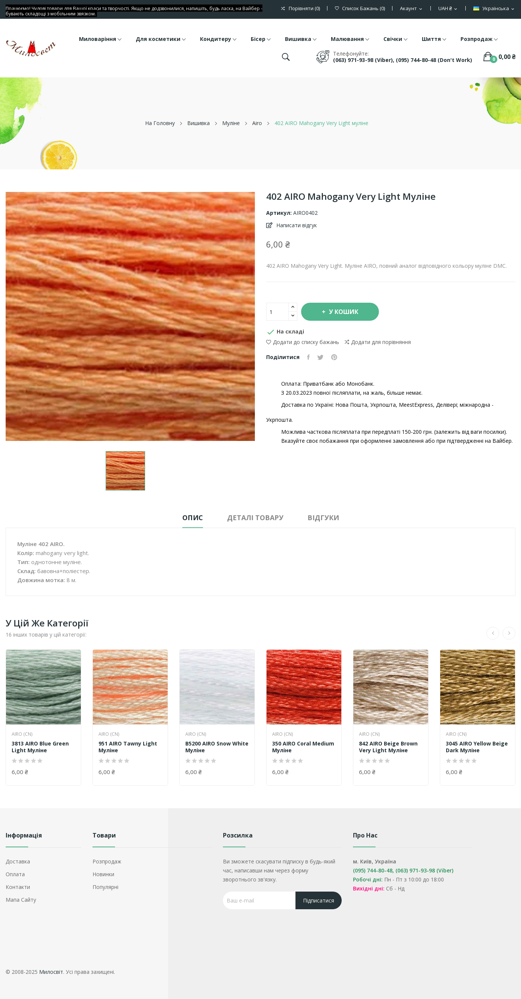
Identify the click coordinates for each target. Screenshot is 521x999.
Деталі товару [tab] (255, 517)
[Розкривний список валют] (448, 9)
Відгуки (323, 517)
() (360, 8)
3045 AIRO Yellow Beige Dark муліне (477, 747)
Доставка (18, 861)
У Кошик (342, 312)
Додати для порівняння (378, 342)
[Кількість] (277, 312)
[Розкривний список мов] (494, 9)
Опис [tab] (192, 517)
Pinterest (334, 357)
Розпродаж (106, 861)
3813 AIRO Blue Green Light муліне (40, 747)
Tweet (320, 357)
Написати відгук (296, 225)
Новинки (103, 874)
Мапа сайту (21, 899)
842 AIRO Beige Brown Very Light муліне (388, 747)
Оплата (15, 874)
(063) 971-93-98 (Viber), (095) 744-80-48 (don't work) (402, 59)
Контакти (18, 886)
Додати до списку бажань (302, 342)
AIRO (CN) (22, 734)
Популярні (105, 886)
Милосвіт (51, 971)
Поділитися (308, 357)
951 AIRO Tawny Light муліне (127, 747)
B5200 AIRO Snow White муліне (216, 747)
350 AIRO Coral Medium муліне (303, 747)
